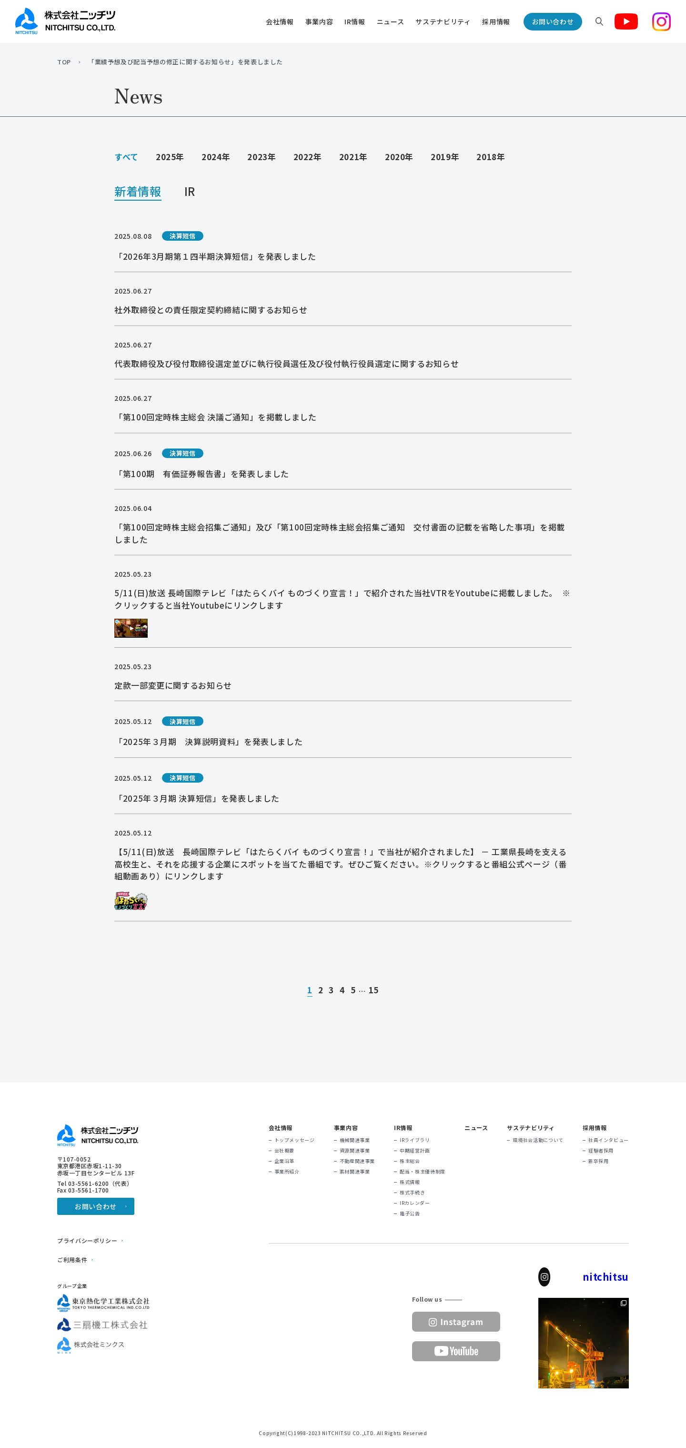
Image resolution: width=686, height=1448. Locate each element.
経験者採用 (601, 1150)
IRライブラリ (415, 1140)
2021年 (353, 157)
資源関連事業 (355, 1150)
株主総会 (410, 1161)
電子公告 (410, 1213)
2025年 (170, 157)
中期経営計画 (415, 1150)
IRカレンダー (415, 1203)
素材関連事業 (355, 1171)
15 (374, 990)
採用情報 (496, 21)
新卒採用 (598, 1161)
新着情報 (137, 192)
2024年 (216, 157)
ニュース (390, 21)
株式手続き (412, 1192)
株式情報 (410, 1182)
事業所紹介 (287, 1171)
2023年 (261, 157)
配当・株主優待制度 (422, 1171)
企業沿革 (284, 1161)
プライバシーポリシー (87, 1241)
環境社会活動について (538, 1140)
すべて (126, 157)
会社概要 (284, 1150)
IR (189, 192)
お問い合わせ (553, 21)
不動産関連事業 (357, 1161)
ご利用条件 (72, 1260)
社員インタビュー (608, 1140)
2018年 (490, 157)
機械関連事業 (355, 1140)
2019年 (445, 157)
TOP (64, 62)
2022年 (307, 157)
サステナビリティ (443, 21)
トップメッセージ (294, 1140)
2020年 (399, 157)
